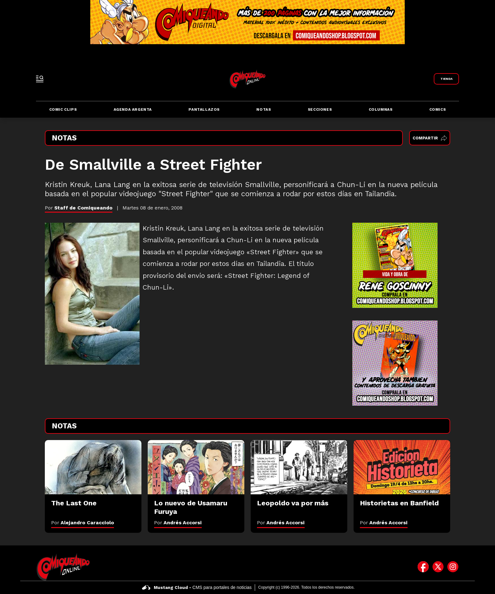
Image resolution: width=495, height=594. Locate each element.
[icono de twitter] (438, 567)
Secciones (320, 109)
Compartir (430, 138)
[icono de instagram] (452, 567)
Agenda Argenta (133, 109)
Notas (263, 109)
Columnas (381, 109)
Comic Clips (63, 109)
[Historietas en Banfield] (402, 467)
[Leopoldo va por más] (299, 467)
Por (82, 523)
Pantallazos (204, 109)
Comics (437, 109)
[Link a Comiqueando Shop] (446, 79)
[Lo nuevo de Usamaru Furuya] (196, 467)
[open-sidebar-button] (40, 79)
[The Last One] (93, 467)
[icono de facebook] (423, 567)
